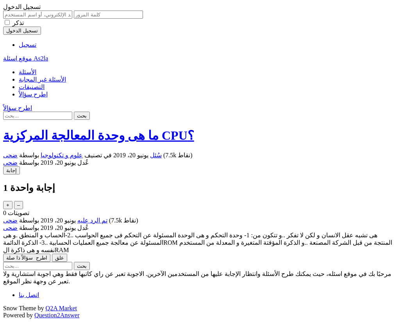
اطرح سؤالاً (33, 94)
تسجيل (27, 44)
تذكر (18, 23)
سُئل (156, 155)
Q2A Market (61, 308)
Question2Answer (57, 315)
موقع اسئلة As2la (25, 58)
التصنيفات (32, 87)
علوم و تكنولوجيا (62, 155)
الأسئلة (27, 72)
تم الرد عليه (92, 220)
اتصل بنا (29, 295)
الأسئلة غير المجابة (42, 79)
